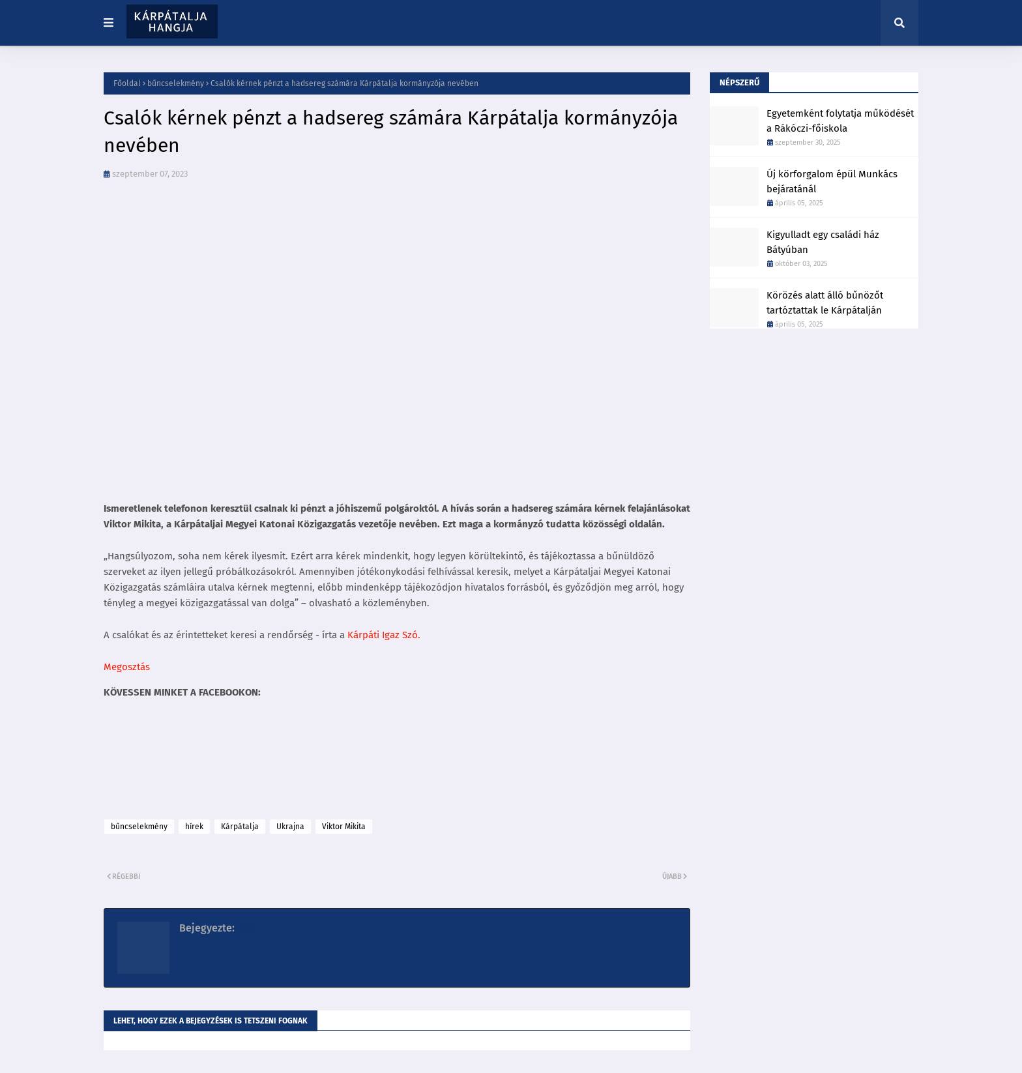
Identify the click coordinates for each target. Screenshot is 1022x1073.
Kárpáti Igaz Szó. (383, 635)
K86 (245, 928)
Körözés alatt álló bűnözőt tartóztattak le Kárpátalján (824, 302)
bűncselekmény (175, 83)
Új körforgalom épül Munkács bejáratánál (832, 181)
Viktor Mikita (344, 826)
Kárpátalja (240, 826)
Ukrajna (290, 826)
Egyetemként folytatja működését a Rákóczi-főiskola (840, 121)
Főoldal (127, 83)
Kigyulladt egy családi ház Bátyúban (822, 242)
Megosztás (127, 667)
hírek (194, 826)
